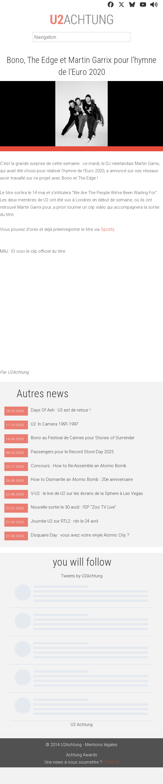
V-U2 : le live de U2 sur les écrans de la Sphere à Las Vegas (87, 493)
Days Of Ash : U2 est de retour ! (61, 410)
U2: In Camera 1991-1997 (54, 424)
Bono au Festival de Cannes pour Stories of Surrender (82, 437)
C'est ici (110, 762)
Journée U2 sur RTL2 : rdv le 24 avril (64, 521)
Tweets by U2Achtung (81, 576)
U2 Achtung (82, 724)
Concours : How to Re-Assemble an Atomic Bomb (78, 465)
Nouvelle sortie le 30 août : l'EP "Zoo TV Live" (73, 507)
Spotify (107, 229)
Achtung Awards (81, 754)
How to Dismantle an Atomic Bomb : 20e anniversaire (82, 479)
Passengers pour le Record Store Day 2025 (72, 451)
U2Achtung (81, 22)
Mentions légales (101, 744)
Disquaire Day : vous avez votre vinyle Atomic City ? (80, 535)
